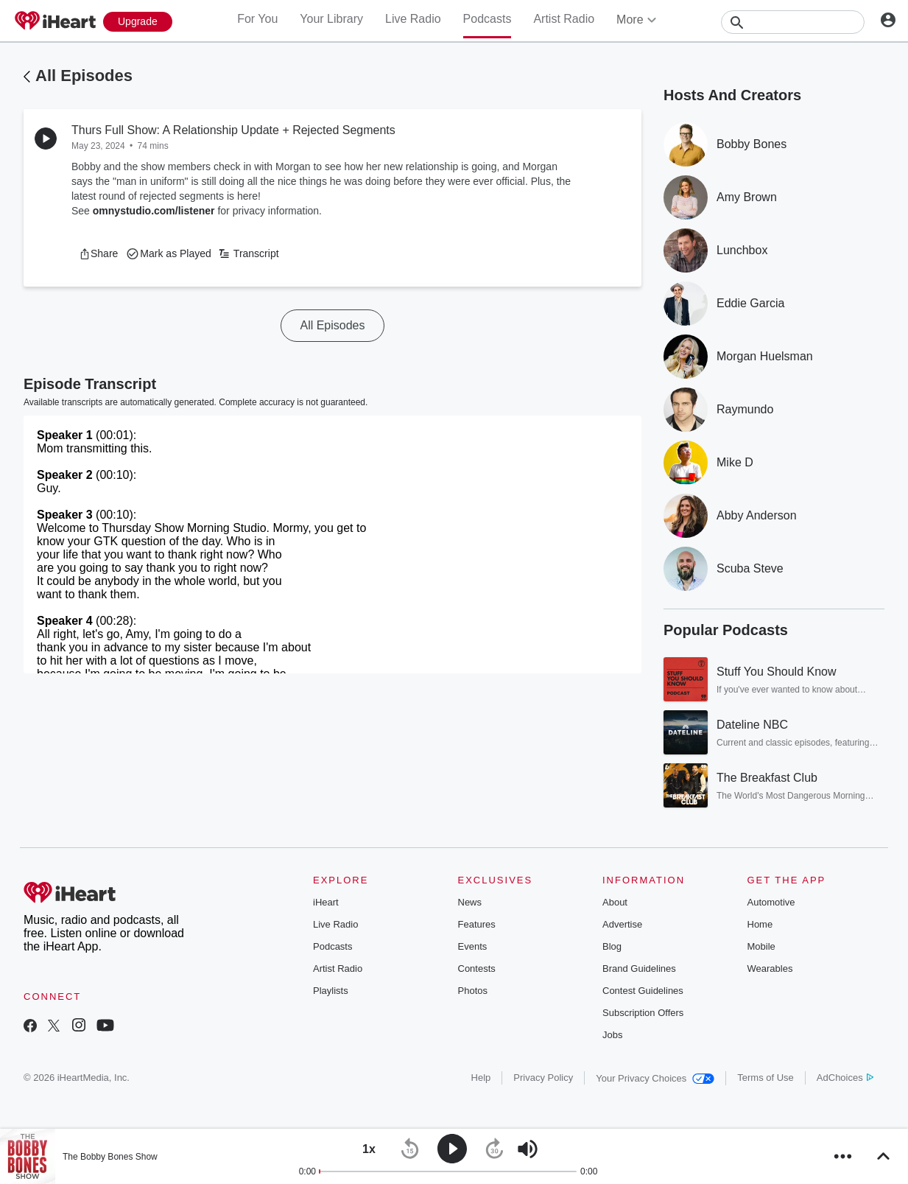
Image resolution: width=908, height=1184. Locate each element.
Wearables (770, 968)
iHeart (326, 902)
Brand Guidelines (639, 968)
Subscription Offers (642, 1012)
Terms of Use (765, 1077)
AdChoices (845, 1077)
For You (257, 19)
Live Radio (413, 19)
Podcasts (487, 19)
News (470, 902)
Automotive (771, 902)
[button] (98, 253)
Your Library (331, 19)
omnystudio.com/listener (154, 211)
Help (481, 1077)
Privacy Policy (543, 1077)
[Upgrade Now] (137, 22)
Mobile (761, 946)
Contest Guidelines (642, 990)
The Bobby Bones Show (110, 1157)
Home (760, 924)
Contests (477, 968)
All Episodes (84, 75)
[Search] (793, 22)
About (614, 902)
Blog (612, 946)
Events (473, 946)
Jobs (612, 1034)
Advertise (622, 924)
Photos (473, 990)
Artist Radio (563, 19)
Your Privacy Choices (655, 1078)
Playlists (330, 990)
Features (477, 924)
